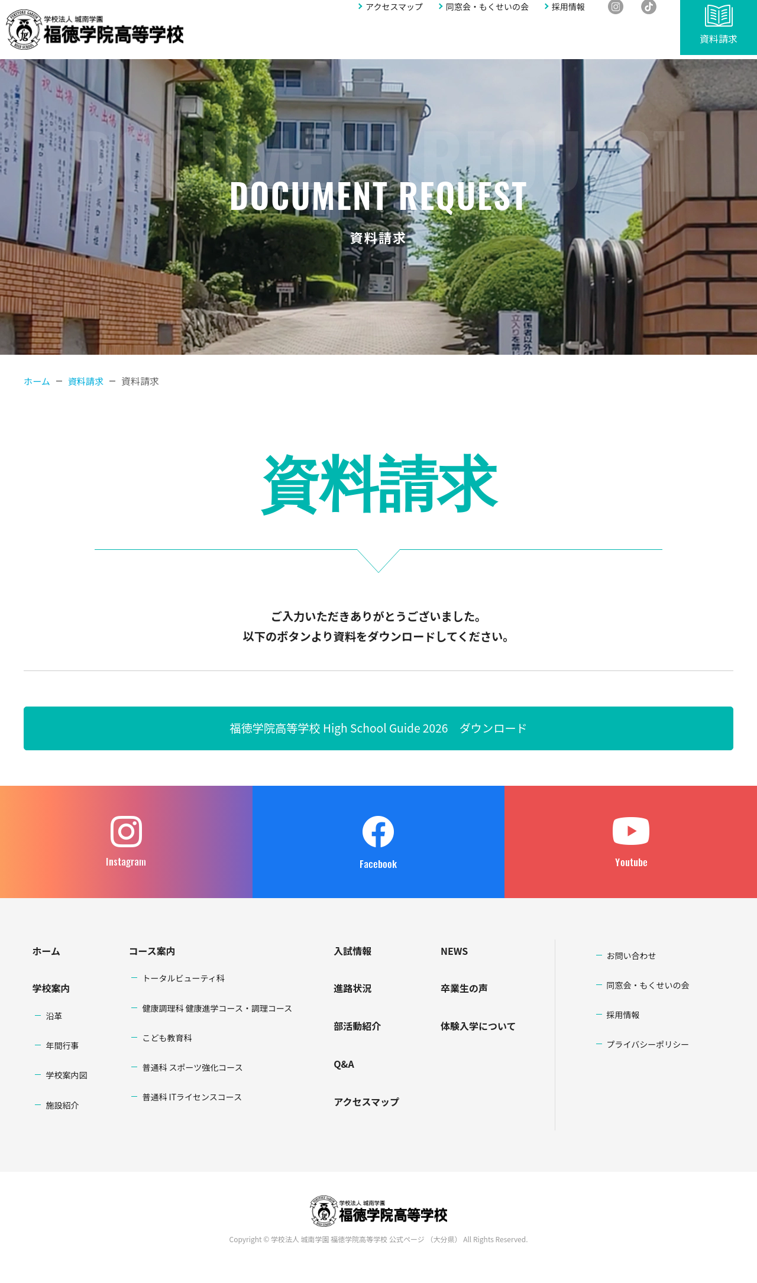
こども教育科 (167, 1039)
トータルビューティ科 (183, 980)
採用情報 (568, 16)
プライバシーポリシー (648, 1046)
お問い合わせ (631, 40)
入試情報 (384, 40)
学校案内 (263, 40)
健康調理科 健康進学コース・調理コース (217, 1009)
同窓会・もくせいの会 (487, 16)
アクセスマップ (394, 16)
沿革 (54, 1017)
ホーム (38, 381)
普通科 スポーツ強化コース (192, 1069)
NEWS (454, 952)
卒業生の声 (464, 990)
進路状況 (428, 40)
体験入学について (478, 1027)
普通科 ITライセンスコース (192, 1098)
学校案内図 (66, 1077)
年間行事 (62, 1047)
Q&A (518, 40)
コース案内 (151, 952)
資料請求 (718, 42)
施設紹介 (62, 1107)
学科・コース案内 (324, 40)
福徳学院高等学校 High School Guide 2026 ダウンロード (378, 729)
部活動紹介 (477, 40)
